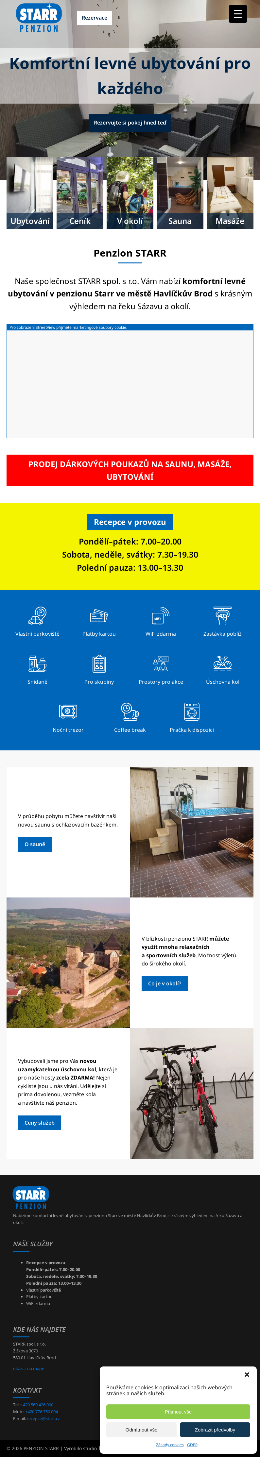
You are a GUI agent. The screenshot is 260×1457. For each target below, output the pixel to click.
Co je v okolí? (164, 983)
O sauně (35, 844)
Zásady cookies (170, 1445)
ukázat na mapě (28, 1368)
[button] (247, 1374)
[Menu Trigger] (238, 14)
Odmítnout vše (142, 1429)
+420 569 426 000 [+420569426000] (37, 1405)
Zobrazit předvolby (215, 1429)
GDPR (192, 1445)
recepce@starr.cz (43, 1418)
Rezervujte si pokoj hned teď (130, 122)
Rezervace (94, 17)
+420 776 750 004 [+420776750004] (41, 1412)
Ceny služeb (40, 1122)
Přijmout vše (178, 1412)
